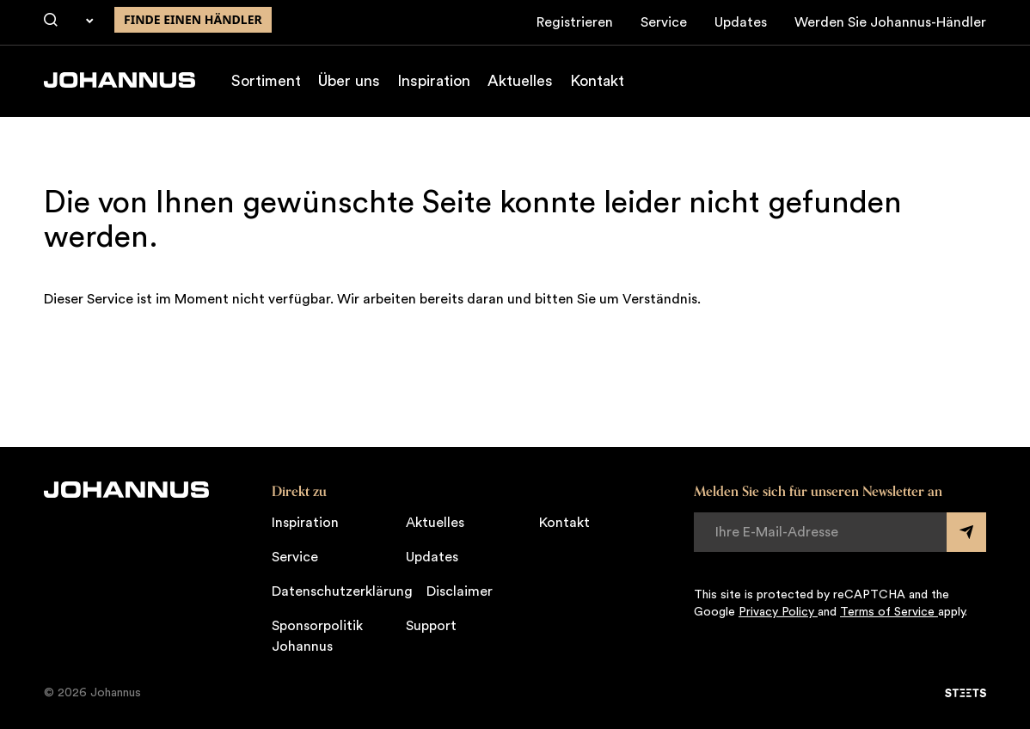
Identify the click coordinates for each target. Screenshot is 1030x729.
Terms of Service (889, 612)
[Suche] (51, 20)
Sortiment (266, 81)
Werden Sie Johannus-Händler (890, 22)
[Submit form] (966, 532)
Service (664, 22)
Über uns (349, 81)
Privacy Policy (778, 612)
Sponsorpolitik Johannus (317, 636)
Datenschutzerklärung (342, 591)
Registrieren (574, 22)
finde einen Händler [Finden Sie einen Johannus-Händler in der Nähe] (193, 19)
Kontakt (597, 81)
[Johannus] (119, 80)
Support (431, 626)
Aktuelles (520, 81)
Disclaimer (459, 591)
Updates (740, 22)
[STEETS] (965, 693)
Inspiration (433, 81)
